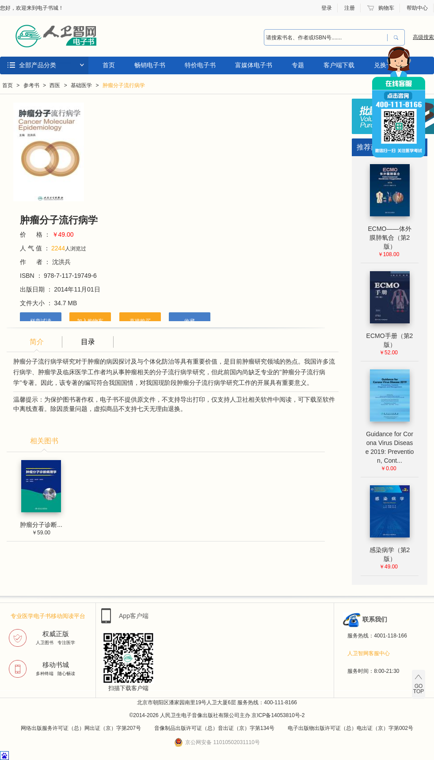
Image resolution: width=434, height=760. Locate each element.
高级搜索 (423, 37)
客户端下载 (339, 65)
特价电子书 (200, 65)
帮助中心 (417, 8)
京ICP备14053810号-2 (278, 715)
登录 (326, 8)
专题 (298, 65)
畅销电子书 (149, 65)
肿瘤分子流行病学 (124, 85)
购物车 (386, 8)
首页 (109, 65)
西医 (54, 85)
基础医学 (81, 85)
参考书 (31, 85)
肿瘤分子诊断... (41, 524)
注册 (349, 8)
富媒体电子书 (253, 65)
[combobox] (323, 37)
